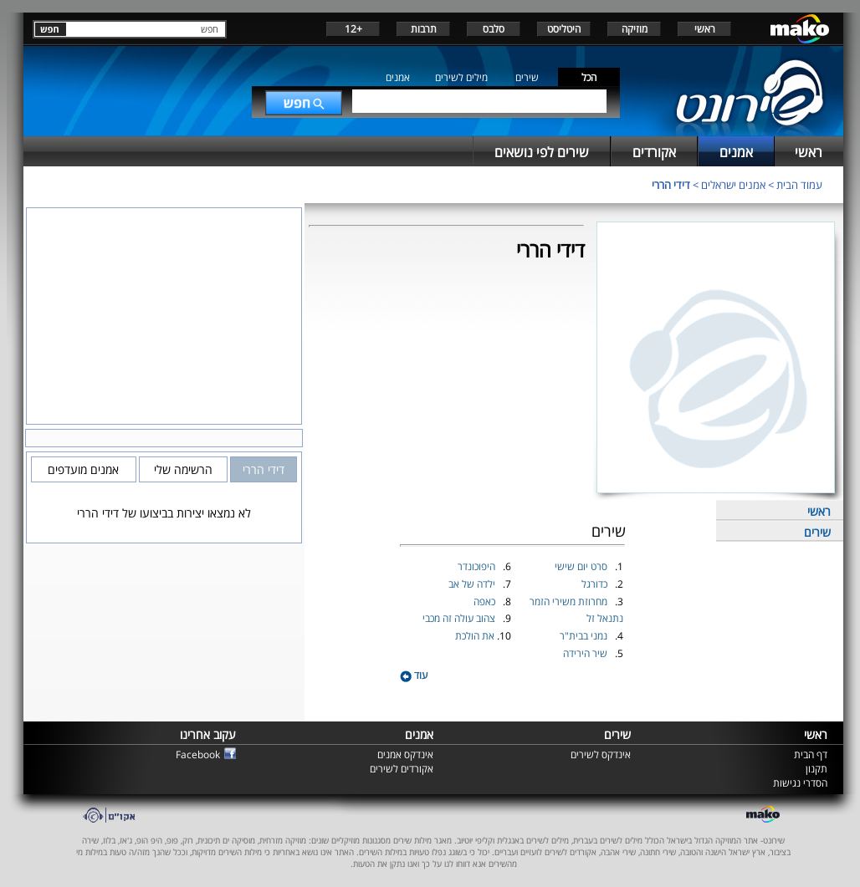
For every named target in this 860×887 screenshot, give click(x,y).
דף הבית (810, 754)
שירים (527, 77)
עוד (413, 675)
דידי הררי (671, 184)
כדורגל (595, 584)
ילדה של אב (473, 584)
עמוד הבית (799, 184)
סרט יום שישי (582, 566)
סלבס (493, 29)
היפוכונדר (478, 566)
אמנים (398, 77)
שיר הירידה (586, 653)
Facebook (198, 754)
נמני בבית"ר (585, 636)
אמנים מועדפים (83, 469)
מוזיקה (635, 29)
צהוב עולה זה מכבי (460, 618)
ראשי (704, 29)
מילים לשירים (461, 77)
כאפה (486, 601)
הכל (588, 77)
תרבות (424, 29)
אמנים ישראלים (733, 184)
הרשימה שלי (183, 469)
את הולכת (476, 636)
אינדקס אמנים (405, 754)
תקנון (816, 769)
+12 (353, 29)
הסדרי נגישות (800, 783)
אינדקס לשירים (601, 754)
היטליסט (564, 29)
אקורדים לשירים (401, 769)
